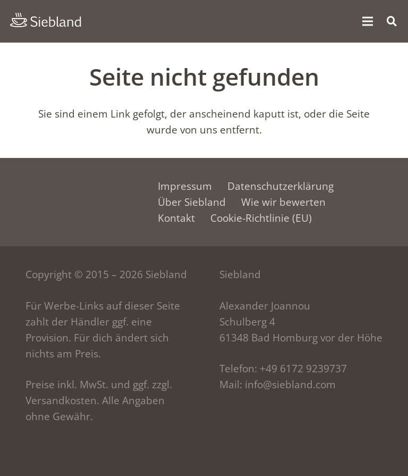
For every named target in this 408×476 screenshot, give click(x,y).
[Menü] (367, 21)
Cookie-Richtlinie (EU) (261, 218)
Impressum (185, 186)
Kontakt (176, 218)
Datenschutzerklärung (280, 186)
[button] (392, 21)
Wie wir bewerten (283, 202)
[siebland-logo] (45, 20)
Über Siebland (192, 202)
